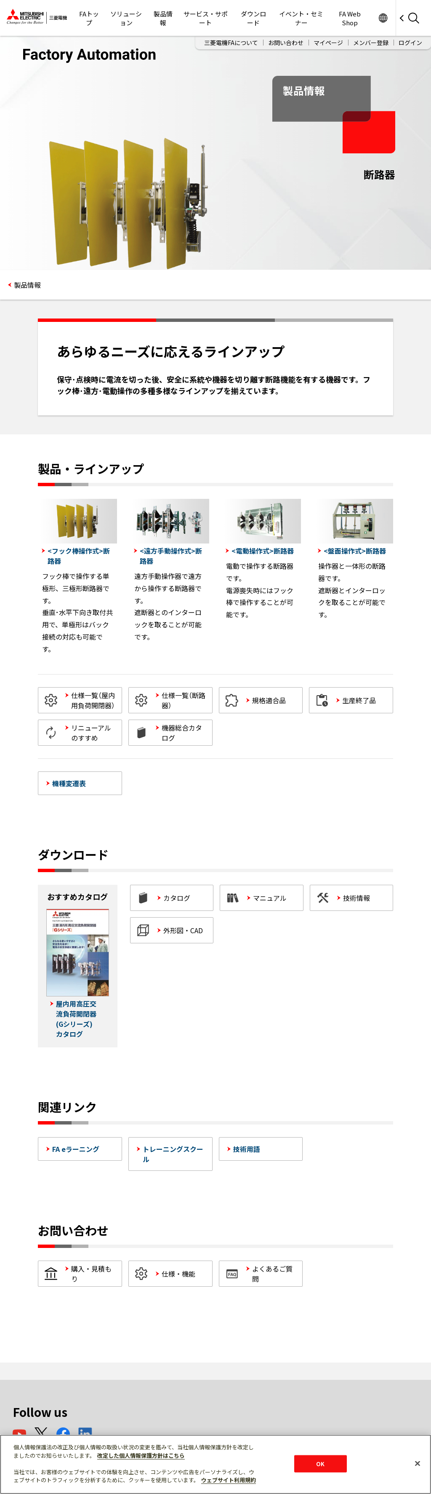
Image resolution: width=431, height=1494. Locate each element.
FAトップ (89, 18)
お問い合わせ (285, 42)
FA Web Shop (350, 18)
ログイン (410, 42)
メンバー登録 (370, 42)
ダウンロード (253, 18)
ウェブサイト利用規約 (228, 1480)
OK (320, 1463)
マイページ (328, 42)
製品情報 (163, 18)
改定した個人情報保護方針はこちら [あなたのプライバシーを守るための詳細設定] (141, 1455)
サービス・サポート (206, 18)
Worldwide (383, 18)
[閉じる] (417, 1463)
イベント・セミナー (301, 18)
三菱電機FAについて (231, 42)
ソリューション (126, 18)
